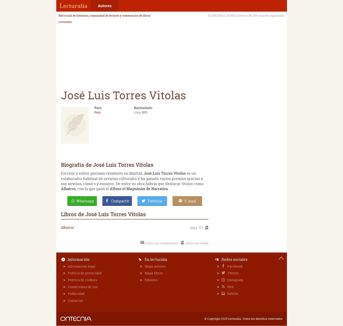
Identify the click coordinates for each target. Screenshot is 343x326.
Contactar (75, 300)
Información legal (81, 266)
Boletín (232, 293)
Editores (151, 280)
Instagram (235, 280)
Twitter (233, 273)
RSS (230, 287)
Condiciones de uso (83, 287)
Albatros (67, 227)
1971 (144, 112)
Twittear (155, 201)
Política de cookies (82, 280)
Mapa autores (155, 266)
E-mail (190, 201)
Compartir (120, 201)
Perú (97, 112)
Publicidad (76, 293)
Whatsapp (85, 201)
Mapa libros (154, 273)
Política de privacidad (84, 273)
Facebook (235, 266)
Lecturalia (65, 22)
